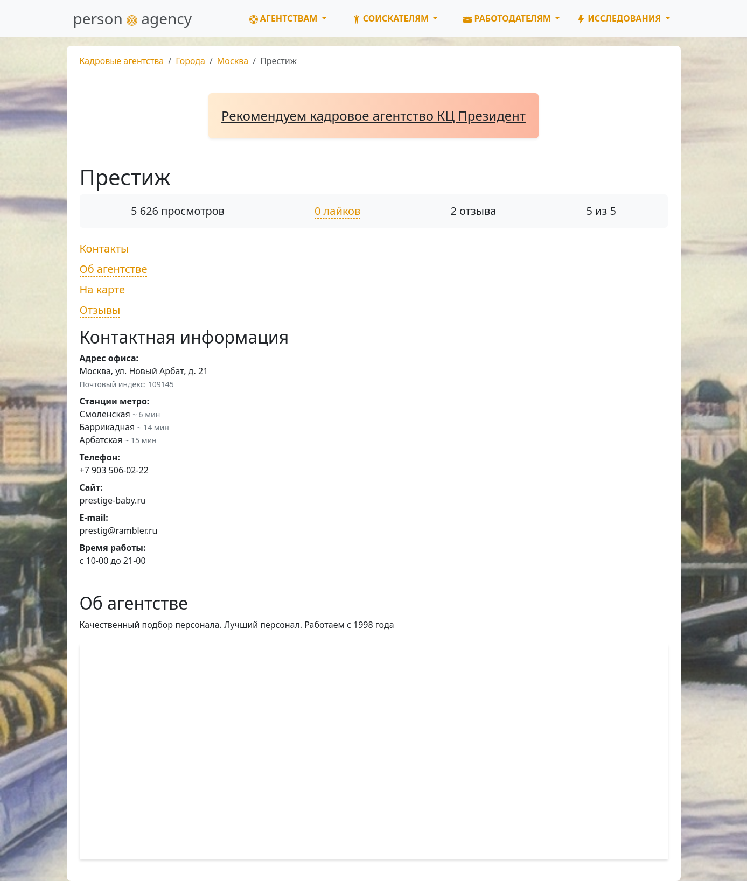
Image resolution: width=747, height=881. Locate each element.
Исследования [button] (620, 18)
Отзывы (100, 310)
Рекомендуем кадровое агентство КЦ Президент (373, 115)
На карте (102, 289)
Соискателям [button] (391, 18)
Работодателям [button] (508, 18)
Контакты (104, 248)
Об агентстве (114, 269)
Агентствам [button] (284, 18)
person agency (132, 18)
